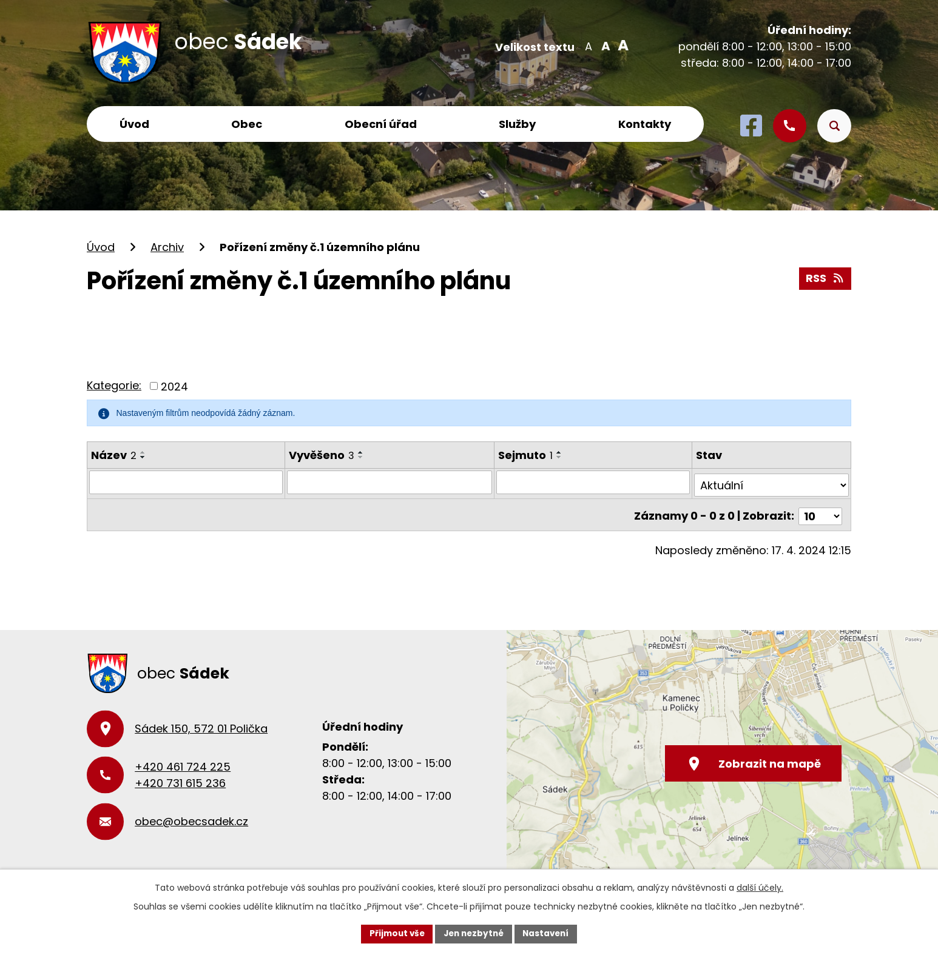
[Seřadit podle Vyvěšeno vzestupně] (361, 452)
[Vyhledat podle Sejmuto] (594, 482)
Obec (246, 124)
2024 (174, 386)
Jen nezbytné (473, 933)
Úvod (134, 124)
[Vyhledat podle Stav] (772, 482)
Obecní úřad (381, 124)
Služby (517, 124)
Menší (588, 45)
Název (114, 455)
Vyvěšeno (321, 455)
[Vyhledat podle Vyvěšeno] (390, 482)
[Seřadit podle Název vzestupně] (143, 452)
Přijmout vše (393, 933)
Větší (621, 45)
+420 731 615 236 (180, 777)
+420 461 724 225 (183, 761)
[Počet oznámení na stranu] (820, 510)
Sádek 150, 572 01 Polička (201, 723)
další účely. (760, 887)
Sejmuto (526, 455)
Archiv (167, 247)
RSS (825, 277)
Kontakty (644, 124)
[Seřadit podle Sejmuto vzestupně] (560, 452)
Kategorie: (114, 385)
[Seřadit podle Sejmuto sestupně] (560, 457)
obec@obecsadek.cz (191, 815)
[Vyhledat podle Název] (186, 482)
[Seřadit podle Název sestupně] (143, 457)
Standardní (604, 45)
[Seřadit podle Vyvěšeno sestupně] (361, 457)
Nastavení (549, 933)
